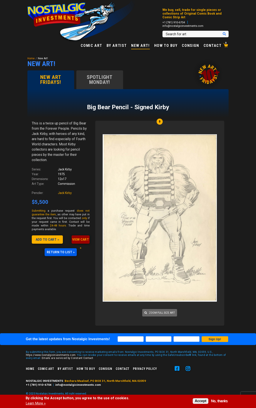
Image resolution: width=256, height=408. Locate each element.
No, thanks (219, 401)
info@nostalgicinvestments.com (182, 25)
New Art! (140, 46)
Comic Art (91, 46)
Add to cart (46, 239)
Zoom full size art (159, 312)
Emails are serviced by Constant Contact (67, 358)
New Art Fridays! (50, 79)
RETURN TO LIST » (61, 252)
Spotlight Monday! (99, 79)
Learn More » (36, 403)
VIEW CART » (80, 241)
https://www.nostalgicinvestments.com (51, 355)
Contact (213, 46)
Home (31, 58)
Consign (190, 46)
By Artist (117, 46)
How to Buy (166, 46)
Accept (200, 401)
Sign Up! (215, 339)
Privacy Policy (145, 369)
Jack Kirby (65, 193)
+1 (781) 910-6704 (173, 22)
